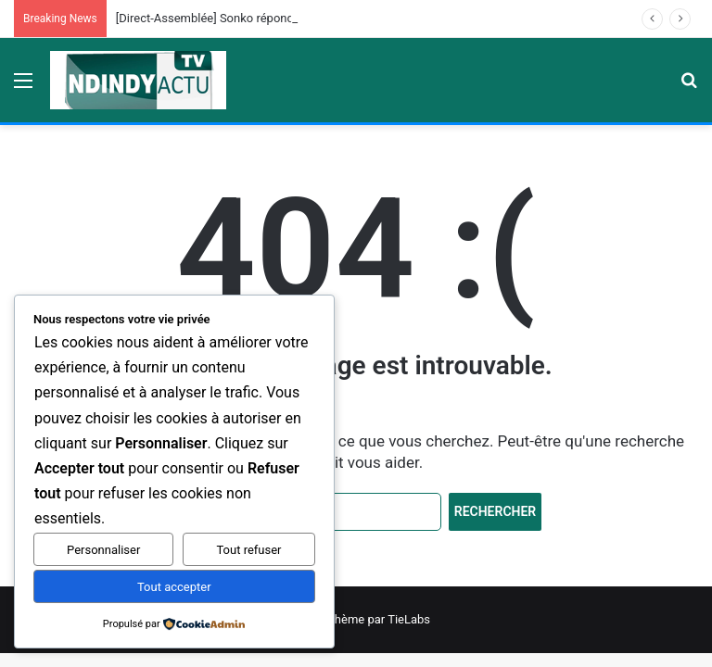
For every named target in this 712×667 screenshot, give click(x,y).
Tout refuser (248, 550)
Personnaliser (103, 550)
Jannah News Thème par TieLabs (340, 619)
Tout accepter (174, 587)
